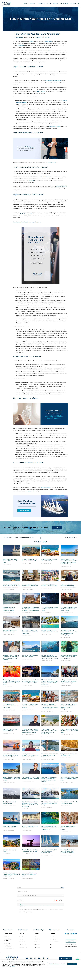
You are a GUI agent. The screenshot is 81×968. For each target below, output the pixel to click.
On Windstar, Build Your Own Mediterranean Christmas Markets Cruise (69, 608)
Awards (21, 936)
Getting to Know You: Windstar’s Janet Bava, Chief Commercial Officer (30, 755)
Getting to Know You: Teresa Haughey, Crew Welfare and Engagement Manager (69, 681)
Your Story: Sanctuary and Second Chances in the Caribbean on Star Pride (68, 851)
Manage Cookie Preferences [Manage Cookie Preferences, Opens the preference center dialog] (57, 964)
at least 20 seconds (41, 91)
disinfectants (31, 180)
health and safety (47, 50)
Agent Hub (52, 933)
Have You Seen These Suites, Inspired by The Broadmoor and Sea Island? (30, 585)
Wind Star (37, 936)
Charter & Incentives (8, 948)
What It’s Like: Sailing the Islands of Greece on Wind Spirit (10, 561)
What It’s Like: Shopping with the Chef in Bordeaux (30, 827)
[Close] (79, 964)
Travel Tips (48, 3)
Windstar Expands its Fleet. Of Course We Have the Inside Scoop (49, 803)
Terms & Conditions (54, 941)
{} (33, 895)
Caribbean (31, 41)
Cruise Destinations (8, 946)
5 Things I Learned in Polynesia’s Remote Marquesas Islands (9, 608)
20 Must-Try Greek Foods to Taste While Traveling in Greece (30, 706)
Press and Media (23, 947)
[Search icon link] (78, 3)
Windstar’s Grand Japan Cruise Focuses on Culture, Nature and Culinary (10, 755)
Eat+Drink (55, 3)
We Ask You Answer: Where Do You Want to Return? (69, 802)
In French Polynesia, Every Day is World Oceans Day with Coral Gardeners (69, 656)
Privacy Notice (12, 966)
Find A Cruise (7, 943)
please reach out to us (45, 487)
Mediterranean (48, 41)
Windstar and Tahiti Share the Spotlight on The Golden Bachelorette (49, 755)
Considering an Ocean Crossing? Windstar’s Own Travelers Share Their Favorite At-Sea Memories (49, 707)
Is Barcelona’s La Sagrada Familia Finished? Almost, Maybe (29, 874)
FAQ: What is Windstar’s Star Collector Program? (30, 655)
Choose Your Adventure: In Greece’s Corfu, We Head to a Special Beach (49, 828)
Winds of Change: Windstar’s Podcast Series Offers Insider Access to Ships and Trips (30, 681)
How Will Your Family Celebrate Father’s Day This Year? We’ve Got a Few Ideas (49, 656)
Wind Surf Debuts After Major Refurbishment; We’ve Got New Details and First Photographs (69, 707)
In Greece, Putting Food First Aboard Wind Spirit (49, 560)
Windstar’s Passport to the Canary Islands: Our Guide (29, 560)
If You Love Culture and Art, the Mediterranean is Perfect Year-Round (30, 632)
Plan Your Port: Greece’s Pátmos (10, 850)
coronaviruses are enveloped (44, 176)
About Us (22, 933)
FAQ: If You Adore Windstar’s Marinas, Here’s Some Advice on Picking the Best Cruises (11, 585)
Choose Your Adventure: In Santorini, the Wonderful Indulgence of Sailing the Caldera (48, 779)
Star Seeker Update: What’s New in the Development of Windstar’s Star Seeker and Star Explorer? (30, 804)
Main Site (26, 3)
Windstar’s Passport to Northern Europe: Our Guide (49, 584)
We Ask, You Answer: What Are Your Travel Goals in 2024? (30, 850)
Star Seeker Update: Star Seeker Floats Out (10, 729)
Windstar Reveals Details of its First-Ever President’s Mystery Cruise (69, 778)
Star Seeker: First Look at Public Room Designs (10, 631)
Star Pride (37, 941)
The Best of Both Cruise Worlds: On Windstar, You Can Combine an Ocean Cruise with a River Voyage (69, 562)
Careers (21, 939)
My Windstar (7, 936)
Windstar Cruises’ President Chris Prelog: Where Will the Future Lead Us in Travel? (30, 730)
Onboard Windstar (64, 3)
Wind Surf (37, 933)
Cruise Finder (73, 3)
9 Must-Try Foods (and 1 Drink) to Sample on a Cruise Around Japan (69, 730)
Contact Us (22, 941)
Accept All (72, 964)
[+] (35, 895)
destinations (21, 45)
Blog (51, 947)
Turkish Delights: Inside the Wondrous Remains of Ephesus (68, 828)
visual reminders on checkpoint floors (53, 80)
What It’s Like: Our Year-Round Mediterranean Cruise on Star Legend (11, 778)
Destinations (33, 3)
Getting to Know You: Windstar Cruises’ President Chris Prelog (31, 777)
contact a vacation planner (30, 491)
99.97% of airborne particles (26, 213)
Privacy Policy (53, 936)
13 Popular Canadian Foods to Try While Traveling (69, 754)
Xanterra (52, 944)
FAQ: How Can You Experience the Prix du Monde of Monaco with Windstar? (11, 874)
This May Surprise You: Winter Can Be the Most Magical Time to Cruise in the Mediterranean (30, 608)
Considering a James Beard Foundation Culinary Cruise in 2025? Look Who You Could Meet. (11, 682)
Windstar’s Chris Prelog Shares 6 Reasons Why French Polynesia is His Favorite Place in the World (49, 682)
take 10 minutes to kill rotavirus (59, 304)
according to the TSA (52, 162)
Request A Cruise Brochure (8, 939)
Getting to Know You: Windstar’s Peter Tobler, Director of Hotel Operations (69, 585)
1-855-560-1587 (71, 934)
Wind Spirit (37, 939)
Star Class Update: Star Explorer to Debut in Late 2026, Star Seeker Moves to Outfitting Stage (69, 633)
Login (62, 887)
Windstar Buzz (41, 3)
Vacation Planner (8, 933)
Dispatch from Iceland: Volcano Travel (9, 802)
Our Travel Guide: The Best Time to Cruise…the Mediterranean (48, 851)
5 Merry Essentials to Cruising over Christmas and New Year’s (49, 608)
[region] (40, 964)
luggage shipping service (54, 126)
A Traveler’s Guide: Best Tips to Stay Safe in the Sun (11, 827)
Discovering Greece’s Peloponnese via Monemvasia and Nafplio (11, 706)
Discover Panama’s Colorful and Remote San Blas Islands (49, 631)
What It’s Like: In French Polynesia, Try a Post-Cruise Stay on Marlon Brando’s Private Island (49, 731)
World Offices (23, 944)
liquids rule (54, 188)
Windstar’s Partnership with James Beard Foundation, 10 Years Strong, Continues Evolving (11, 657)
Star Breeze (37, 944)
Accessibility (53, 939)
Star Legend (37, 947)
